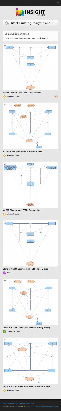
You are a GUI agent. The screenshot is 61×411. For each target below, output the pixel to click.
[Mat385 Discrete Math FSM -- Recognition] (30, 189)
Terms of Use (21, 403)
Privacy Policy (30, 403)
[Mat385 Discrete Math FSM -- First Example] (30, 71)
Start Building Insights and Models (31, 23)
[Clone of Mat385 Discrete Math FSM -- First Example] (30, 247)
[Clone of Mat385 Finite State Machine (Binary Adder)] (30, 306)
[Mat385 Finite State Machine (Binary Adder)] (30, 130)
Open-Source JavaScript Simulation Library (46, 406)
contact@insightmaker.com (10, 403)
